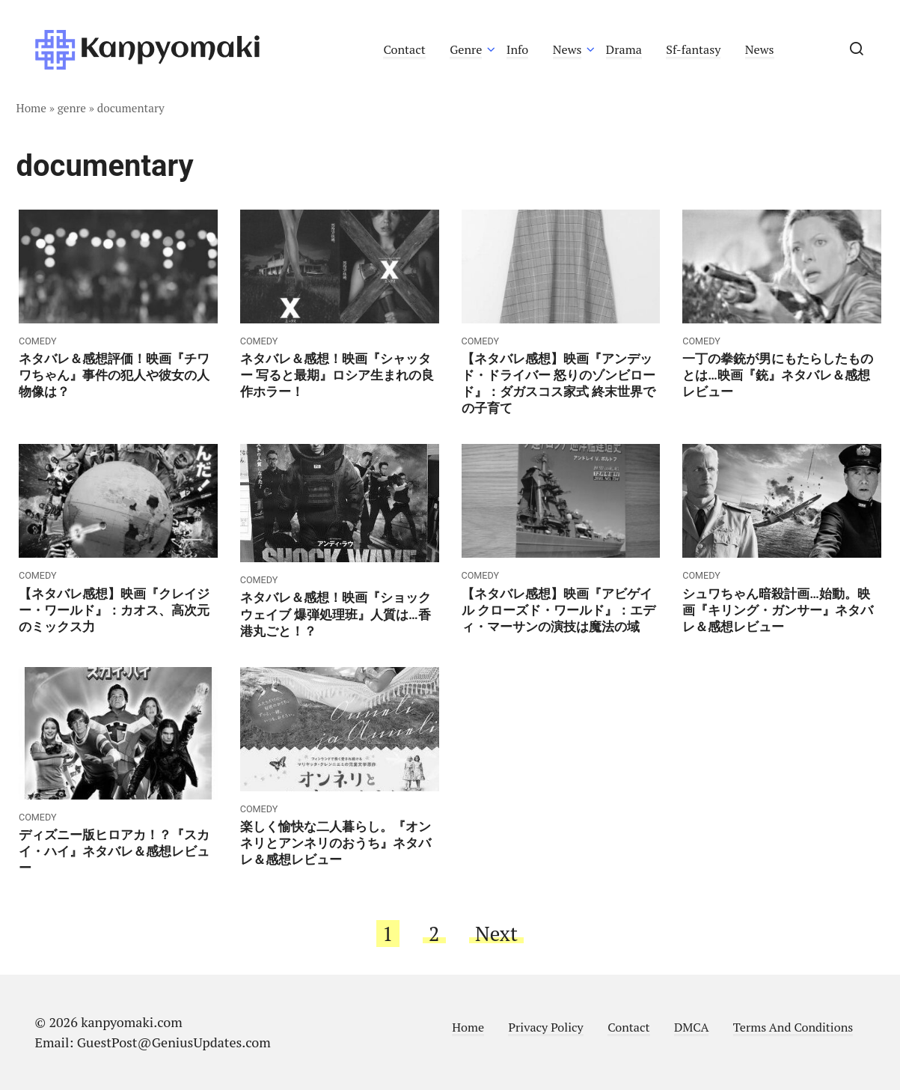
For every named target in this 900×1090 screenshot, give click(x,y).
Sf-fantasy (693, 49)
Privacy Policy (545, 1027)
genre (72, 107)
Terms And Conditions (793, 1027)
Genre (466, 49)
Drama (624, 49)
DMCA (691, 1027)
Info (517, 49)
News (567, 49)
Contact (404, 49)
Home (31, 107)
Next (496, 933)
